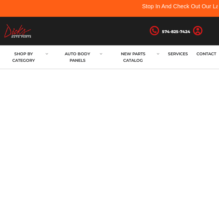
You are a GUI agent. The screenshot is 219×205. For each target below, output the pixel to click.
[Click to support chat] (170, 31)
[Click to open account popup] (197, 31)
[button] (25, 57)
